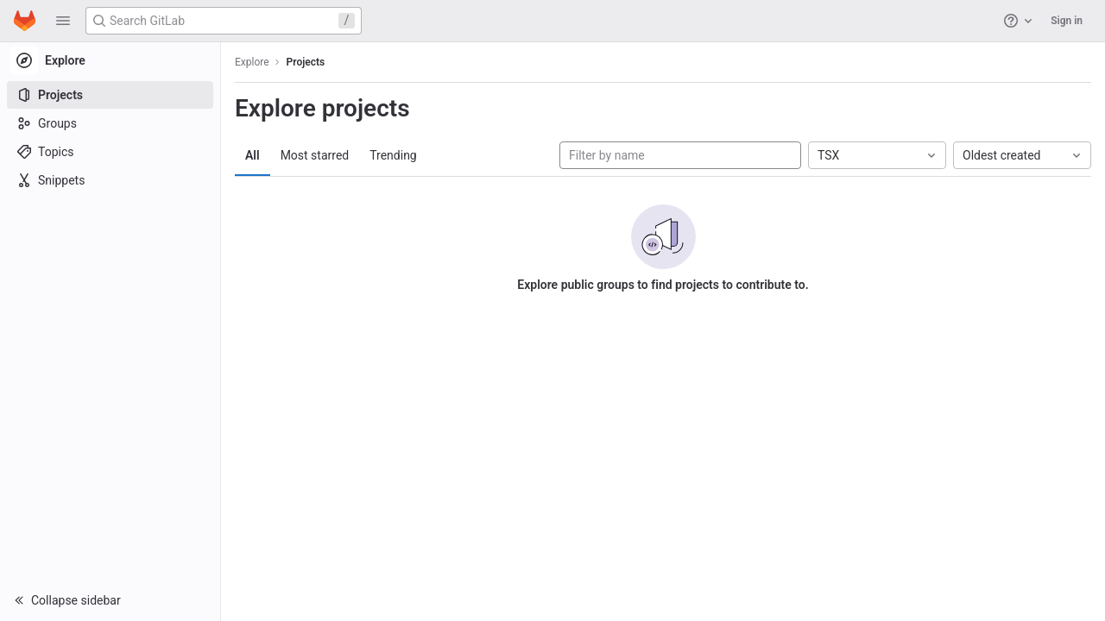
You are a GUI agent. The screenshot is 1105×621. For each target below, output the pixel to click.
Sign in (1067, 21)
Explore (252, 62)
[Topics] (110, 152)
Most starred (315, 155)
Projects (306, 62)
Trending (393, 155)
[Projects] (110, 95)
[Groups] (110, 123)
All (252, 155)
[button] (63, 20)
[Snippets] (110, 180)
